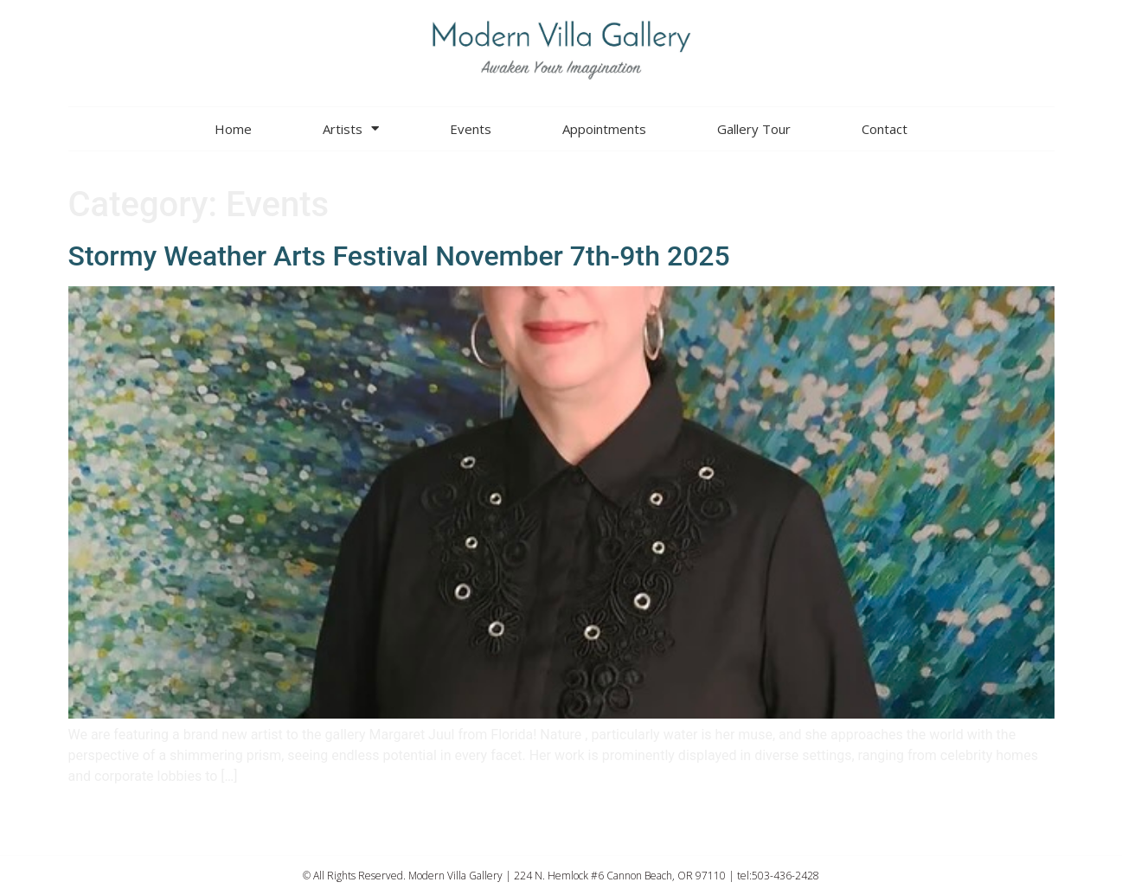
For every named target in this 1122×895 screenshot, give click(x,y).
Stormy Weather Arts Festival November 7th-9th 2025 (399, 256)
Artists (351, 128)
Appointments (604, 128)
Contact (884, 128)
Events (470, 128)
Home (233, 128)
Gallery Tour (754, 128)
